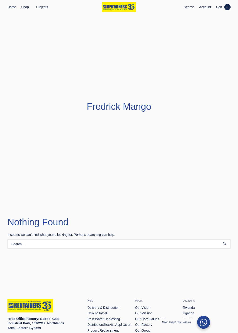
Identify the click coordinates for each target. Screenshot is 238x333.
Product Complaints (101, 321)
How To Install (97, 292)
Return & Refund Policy (104, 315)
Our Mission (143, 292)
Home (11, 7)
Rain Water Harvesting (103, 298)
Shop (25, 7)
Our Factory (143, 304)
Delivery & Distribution (103, 286)
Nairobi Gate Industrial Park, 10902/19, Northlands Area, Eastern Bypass (35, 302)
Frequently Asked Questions (107, 326)
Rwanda (189, 286)
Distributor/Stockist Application (109, 304)
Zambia (188, 298)
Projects (42, 7)
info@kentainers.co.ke (34, 316)
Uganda (188, 292)
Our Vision (142, 286)
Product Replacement (103, 309)
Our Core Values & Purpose (155, 298)
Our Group (142, 309)
